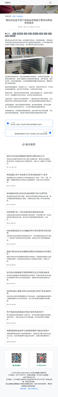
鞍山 (30, 33)
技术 (45, 33)
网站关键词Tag (33, 389)
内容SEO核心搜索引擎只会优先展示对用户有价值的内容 (29, 292)
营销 (7, 36)
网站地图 (23, 389)
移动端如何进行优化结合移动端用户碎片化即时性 (27, 193)
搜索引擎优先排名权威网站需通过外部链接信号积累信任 (29, 252)
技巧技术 (12, 36)
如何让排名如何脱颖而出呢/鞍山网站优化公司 (25, 156)
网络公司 (35, 33)
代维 (41, 33)
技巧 (50, 33)
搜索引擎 (20, 33)
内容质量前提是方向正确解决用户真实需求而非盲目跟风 (29, 231)
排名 (25, 33)
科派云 (8, 2)
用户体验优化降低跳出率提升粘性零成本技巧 (25, 312)
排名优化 (20, 16)
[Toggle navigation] (50, 2)
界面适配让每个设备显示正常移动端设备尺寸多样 (27, 174)
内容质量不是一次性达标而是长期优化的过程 (25, 212)
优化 (14, 33)
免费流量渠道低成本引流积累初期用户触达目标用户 (28, 330)
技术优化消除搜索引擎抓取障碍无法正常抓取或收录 (28, 272)
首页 (14, 16)
